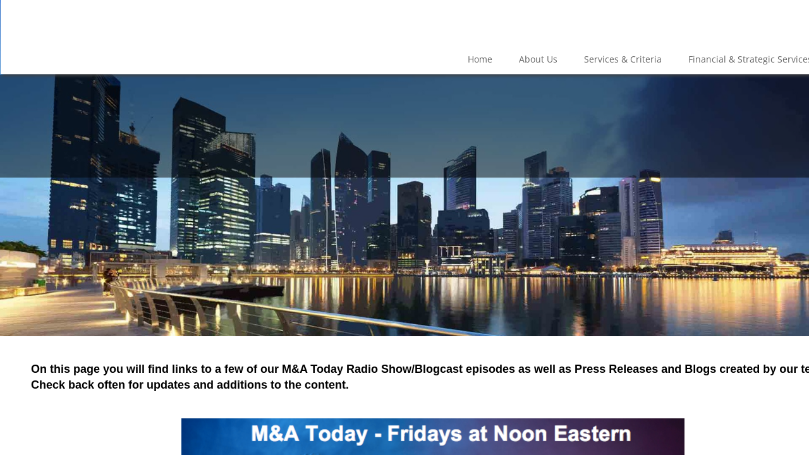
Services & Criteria (623, 59)
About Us (538, 59)
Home (480, 59)
